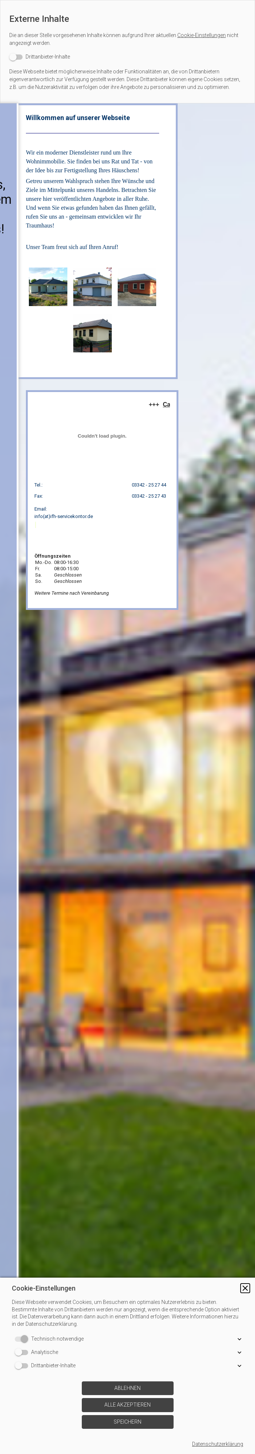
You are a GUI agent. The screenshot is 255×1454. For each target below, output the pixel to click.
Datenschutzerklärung (217, 1444)
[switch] (39, 57)
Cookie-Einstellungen (201, 35)
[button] (245, 1288)
